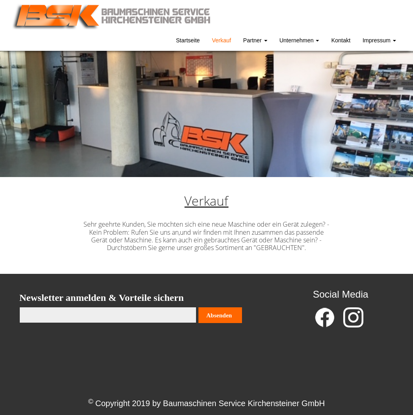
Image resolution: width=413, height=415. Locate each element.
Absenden (219, 315)
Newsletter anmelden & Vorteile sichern (101, 297)
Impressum (379, 40)
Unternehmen (299, 40)
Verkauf (221, 40)
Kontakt (340, 40)
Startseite (188, 40)
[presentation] (80, 347)
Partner (255, 40)
